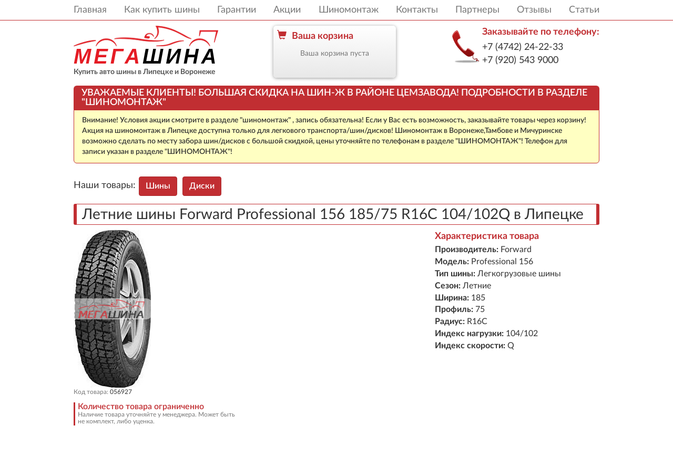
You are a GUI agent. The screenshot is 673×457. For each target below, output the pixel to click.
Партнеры (477, 10)
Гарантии (236, 10)
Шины (158, 186)
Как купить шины (162, 10)
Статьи (584, 10)
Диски (202, 186)
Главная (90, 10)
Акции (287, 10)
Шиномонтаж (349, 10)
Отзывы (534, 10)
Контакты (417, 10)
